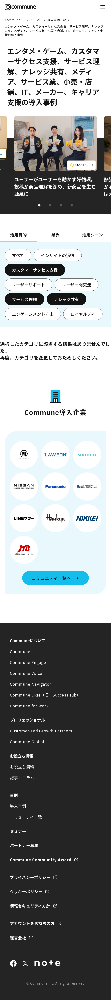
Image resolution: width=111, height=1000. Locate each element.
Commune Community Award (40, 859)
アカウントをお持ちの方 (32, 923)
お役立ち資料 (22, 766)
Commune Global (27, 741)
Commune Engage (28, 662)
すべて (18, 255)
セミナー (18, 831)
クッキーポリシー (26, 891)
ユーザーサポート (28, 285)
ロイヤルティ (83, 314)
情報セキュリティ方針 (30, 906)
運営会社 (18, 937)
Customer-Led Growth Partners (41, 730)
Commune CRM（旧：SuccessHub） (45, 695)
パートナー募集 (24, 845)
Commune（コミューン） (23, 20)
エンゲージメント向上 (33, 314)
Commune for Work (29, 705)
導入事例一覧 (56, 20)
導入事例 (18, 806)
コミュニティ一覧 (26, 817)
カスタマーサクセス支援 (35, 270)
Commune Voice (26, 673)
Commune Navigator (30, 684)
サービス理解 (24, 299)
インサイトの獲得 (57, 255)
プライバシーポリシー (30, 877)
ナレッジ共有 (66, 299)
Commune (20, 651)
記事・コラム (22, 777)
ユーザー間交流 (76, 285)
